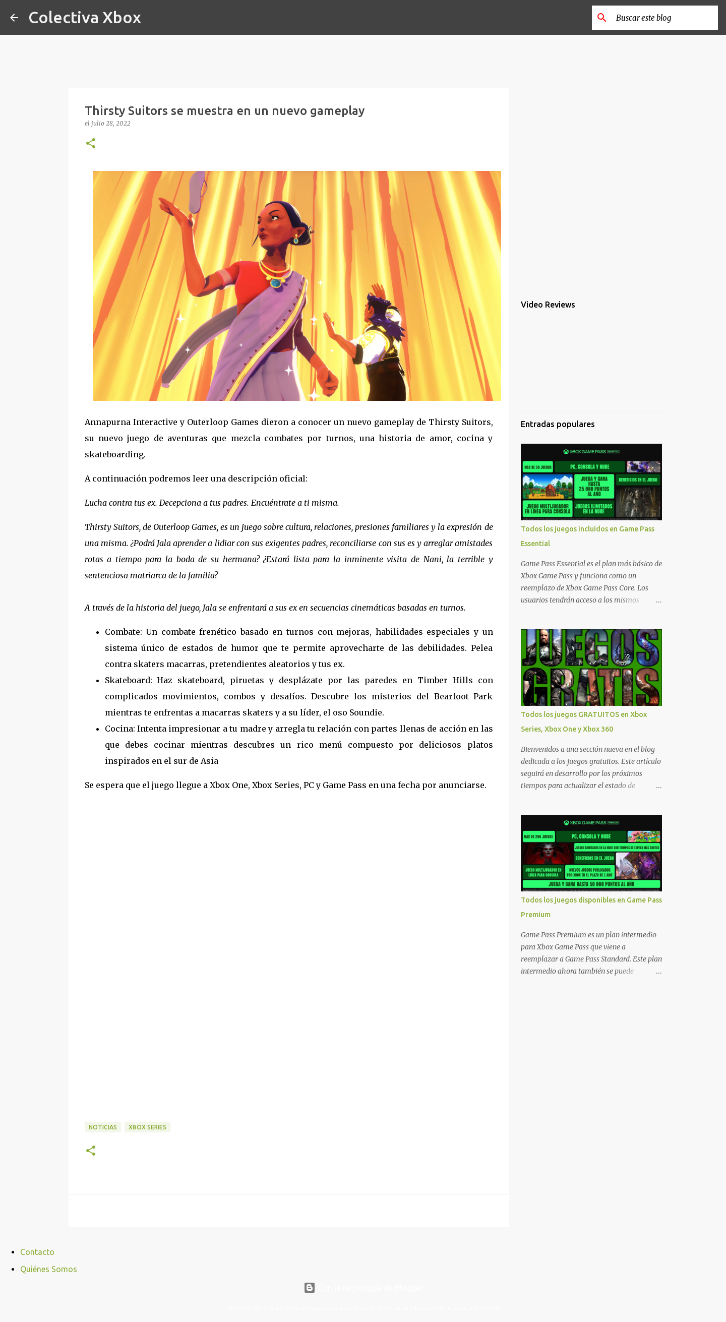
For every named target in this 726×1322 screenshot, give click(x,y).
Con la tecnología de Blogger (363, 1287)
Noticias (103, 1127)
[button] (91, 144)
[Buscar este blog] (665, 18)
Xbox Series (147, 1127)
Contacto (37, 1251)
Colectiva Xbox (84, 17)
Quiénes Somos (48, 1269)
